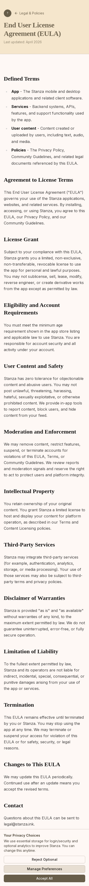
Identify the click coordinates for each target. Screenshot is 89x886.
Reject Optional (44, 859)
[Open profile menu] (7, 13)
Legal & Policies (29, 13)
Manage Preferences (44, 869)
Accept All (44, 878)
